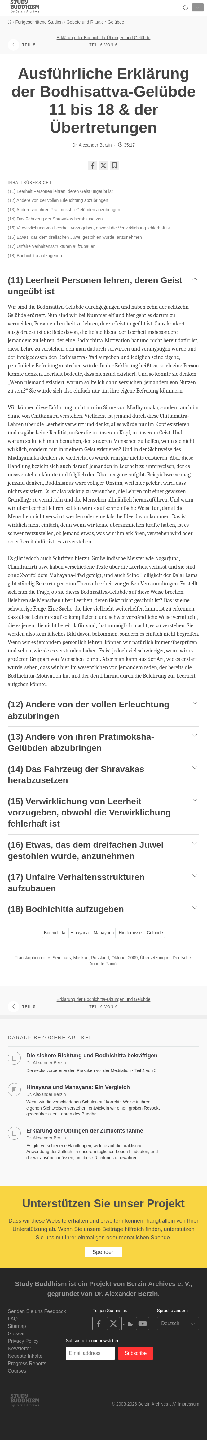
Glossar (16, 1333)
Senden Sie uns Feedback (37, 1311)
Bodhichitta (54, 932)
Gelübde (155, 932)
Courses (17, 1371)
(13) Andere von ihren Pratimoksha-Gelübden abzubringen (64, 209)
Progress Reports (27, 1363)
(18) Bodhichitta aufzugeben (35, 255)
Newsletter (19, 1348)
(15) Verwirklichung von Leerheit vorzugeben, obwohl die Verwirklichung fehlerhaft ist (89, 227)
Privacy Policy (23, 1341)
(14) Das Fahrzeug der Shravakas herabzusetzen (55, 218)
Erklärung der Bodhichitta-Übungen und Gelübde (104, 37)
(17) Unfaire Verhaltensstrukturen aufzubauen (51, 246)
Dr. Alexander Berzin (92, 145)
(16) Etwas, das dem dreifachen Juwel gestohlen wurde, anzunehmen (75, 237)
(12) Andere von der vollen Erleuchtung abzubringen (58, 200)
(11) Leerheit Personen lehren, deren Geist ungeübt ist (60, 191)
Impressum (188, 1403)
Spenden (103, 1252)
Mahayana (104, 932)
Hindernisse (130, 932)
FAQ (13, 1318)
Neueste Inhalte (25, 1356)
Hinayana (79, 932)
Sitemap (17, 1326)
